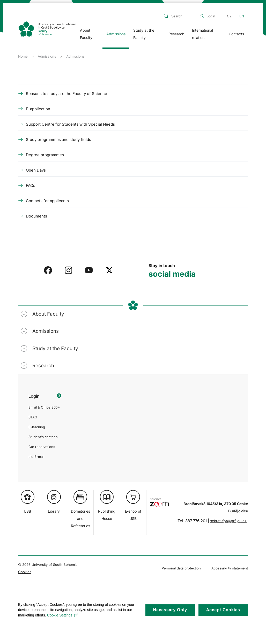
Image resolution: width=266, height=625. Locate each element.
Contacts (236, 34)
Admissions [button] (115, 34)
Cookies (24, 572)
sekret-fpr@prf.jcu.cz (228, 521)
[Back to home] (47, 29)
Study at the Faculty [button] (143, 34)
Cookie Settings (62, 619)
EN (241, 16)
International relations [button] (202, 34)
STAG (32, 417)
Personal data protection (181, 568)
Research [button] (176, 34)
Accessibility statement (229, 568)
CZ (229, 16)
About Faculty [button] (86, 34)
